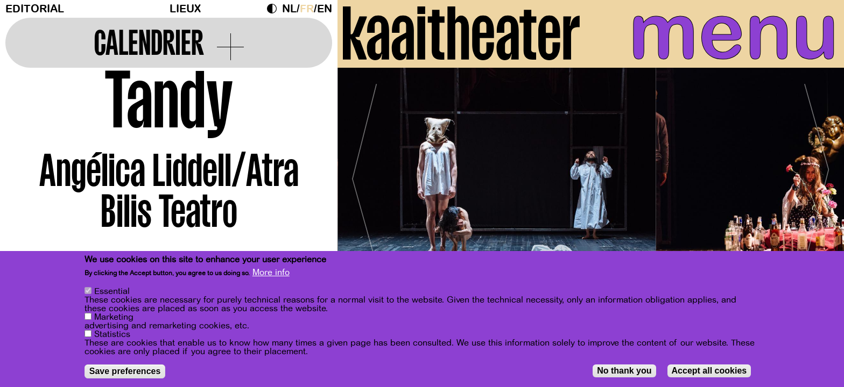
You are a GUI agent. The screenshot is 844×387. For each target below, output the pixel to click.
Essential (112, 291)
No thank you (624, 370)
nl (289, 9)
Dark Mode (274, 8)
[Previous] (364, 174)
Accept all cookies (709, 370)
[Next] (817, 174)
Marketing (113, 317)
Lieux (185, 9)
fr (307, 9)
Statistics (112, 334)
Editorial (34, 9)
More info (271, 272)
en (324, 9)
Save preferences (125, 371)
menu (734, 32)
